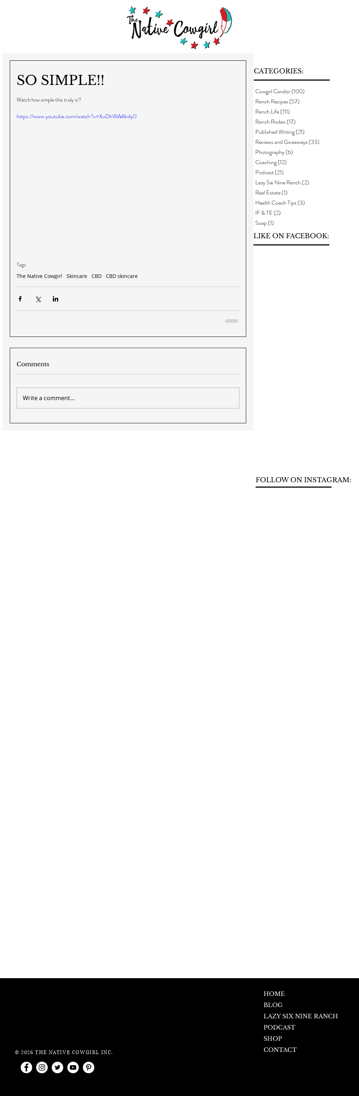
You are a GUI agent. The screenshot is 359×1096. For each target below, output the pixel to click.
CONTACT (280, 1049)
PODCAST (279, 1027)
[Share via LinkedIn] (55, 298)
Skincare (77, 276)
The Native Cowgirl (39, 276)
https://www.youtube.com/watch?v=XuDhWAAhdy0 (77, 116)
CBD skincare (122, 276)
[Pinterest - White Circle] (88, 1067)
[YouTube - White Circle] (73, 1067)
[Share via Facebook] (20, 298)
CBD (96, 276)
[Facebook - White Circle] (26, 1067)
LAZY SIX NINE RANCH (301, 1016)
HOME (274, 993)
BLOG (273, 1005)
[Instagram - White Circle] (42, 1067)
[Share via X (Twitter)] (37, 298)
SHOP (273, 1038)
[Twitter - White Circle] (57, 1067)
